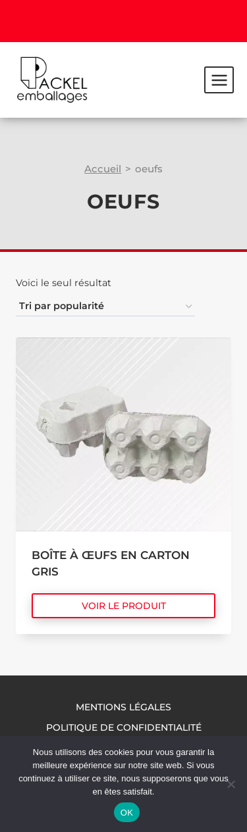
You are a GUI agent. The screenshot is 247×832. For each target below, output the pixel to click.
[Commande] (105, 306)
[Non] (230, 784)
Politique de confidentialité (124, 727)
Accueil (102, 168)
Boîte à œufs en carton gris (111, 564)
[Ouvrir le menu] (219, 79)
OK (127, 813)
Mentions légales (123, 707)
